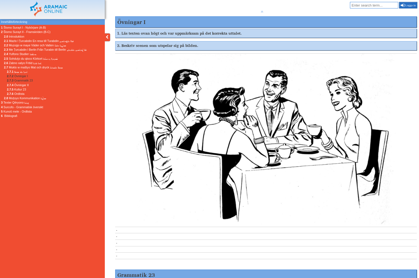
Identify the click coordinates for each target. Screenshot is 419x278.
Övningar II (18, 85)
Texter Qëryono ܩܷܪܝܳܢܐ (15, 102)
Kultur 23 (16, 89)
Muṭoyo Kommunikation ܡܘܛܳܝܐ (25, 98)
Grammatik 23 (20, 80)
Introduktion (14, 36)
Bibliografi (9, 115)
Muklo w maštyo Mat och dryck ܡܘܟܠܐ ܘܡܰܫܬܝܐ (33, 67)
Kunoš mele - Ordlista (16, 111)
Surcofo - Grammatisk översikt (22, 107)
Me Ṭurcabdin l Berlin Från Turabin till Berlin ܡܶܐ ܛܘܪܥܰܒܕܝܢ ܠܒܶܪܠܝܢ (45, 49)
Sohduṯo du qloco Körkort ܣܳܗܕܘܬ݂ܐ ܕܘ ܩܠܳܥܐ (31, 58)
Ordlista (15, 93)
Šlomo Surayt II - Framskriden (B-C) (25, 32)
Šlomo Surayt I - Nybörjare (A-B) (23, 27)
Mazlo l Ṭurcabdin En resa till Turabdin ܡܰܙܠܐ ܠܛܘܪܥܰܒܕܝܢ (39, 41)
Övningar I (17, 76)
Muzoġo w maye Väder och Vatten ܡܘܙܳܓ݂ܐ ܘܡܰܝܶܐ (35, 45)
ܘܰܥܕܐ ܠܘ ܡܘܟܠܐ (17, 71)
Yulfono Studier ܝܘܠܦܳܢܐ (20, 54)
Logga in (408, 5)
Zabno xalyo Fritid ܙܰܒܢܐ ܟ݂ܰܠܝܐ (22, 63)
